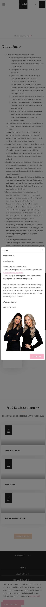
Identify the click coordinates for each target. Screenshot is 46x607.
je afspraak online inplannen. (13, 273)
